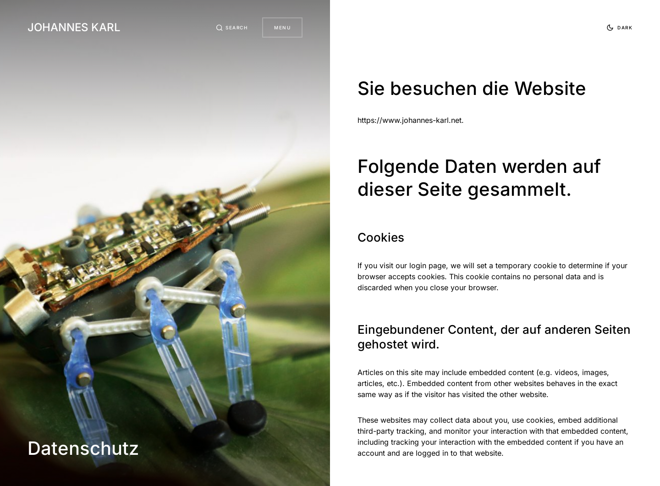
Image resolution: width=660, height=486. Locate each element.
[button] (232, 27)
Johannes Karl (74, 27)
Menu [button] (282, 27)
